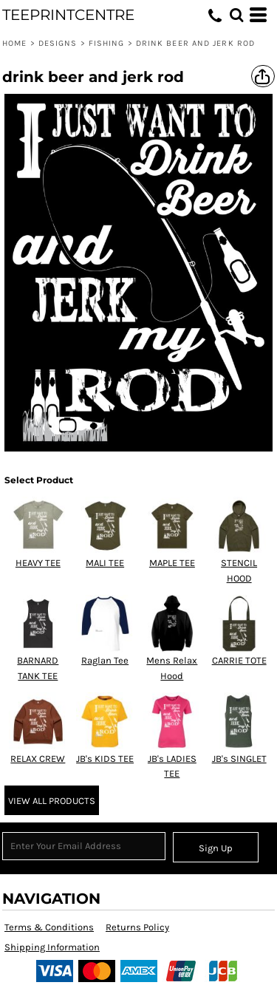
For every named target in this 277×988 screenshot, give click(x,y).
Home (14, 43)
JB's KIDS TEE (105, 758)
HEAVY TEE (38, 562)
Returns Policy (137, 927)
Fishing (107, 43)
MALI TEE (105, 562)
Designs (58, 43)
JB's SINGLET (239, 758)
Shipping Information (52, 947)
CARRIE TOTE (239, 660)
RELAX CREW (37, 758)
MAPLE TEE (172, 562)
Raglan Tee (105, 660)
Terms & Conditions (49, 927)
